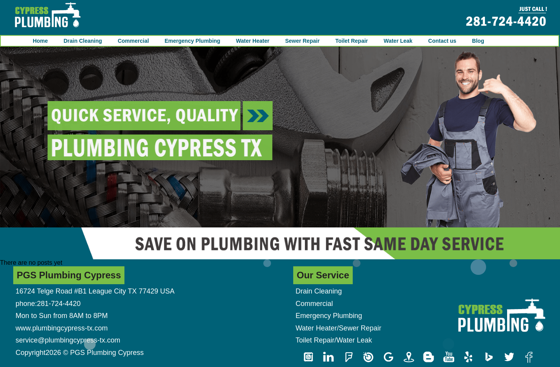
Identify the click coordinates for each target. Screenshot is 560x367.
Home (40, 41)
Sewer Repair (302, 41)
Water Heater (253, 41)
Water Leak (397, 41)
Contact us (442, 41)
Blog (478, 41)
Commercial (133, 41)
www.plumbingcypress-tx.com (62, 328)
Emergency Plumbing (192, 41)
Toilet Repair (351, 41)
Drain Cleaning (82, 41)
